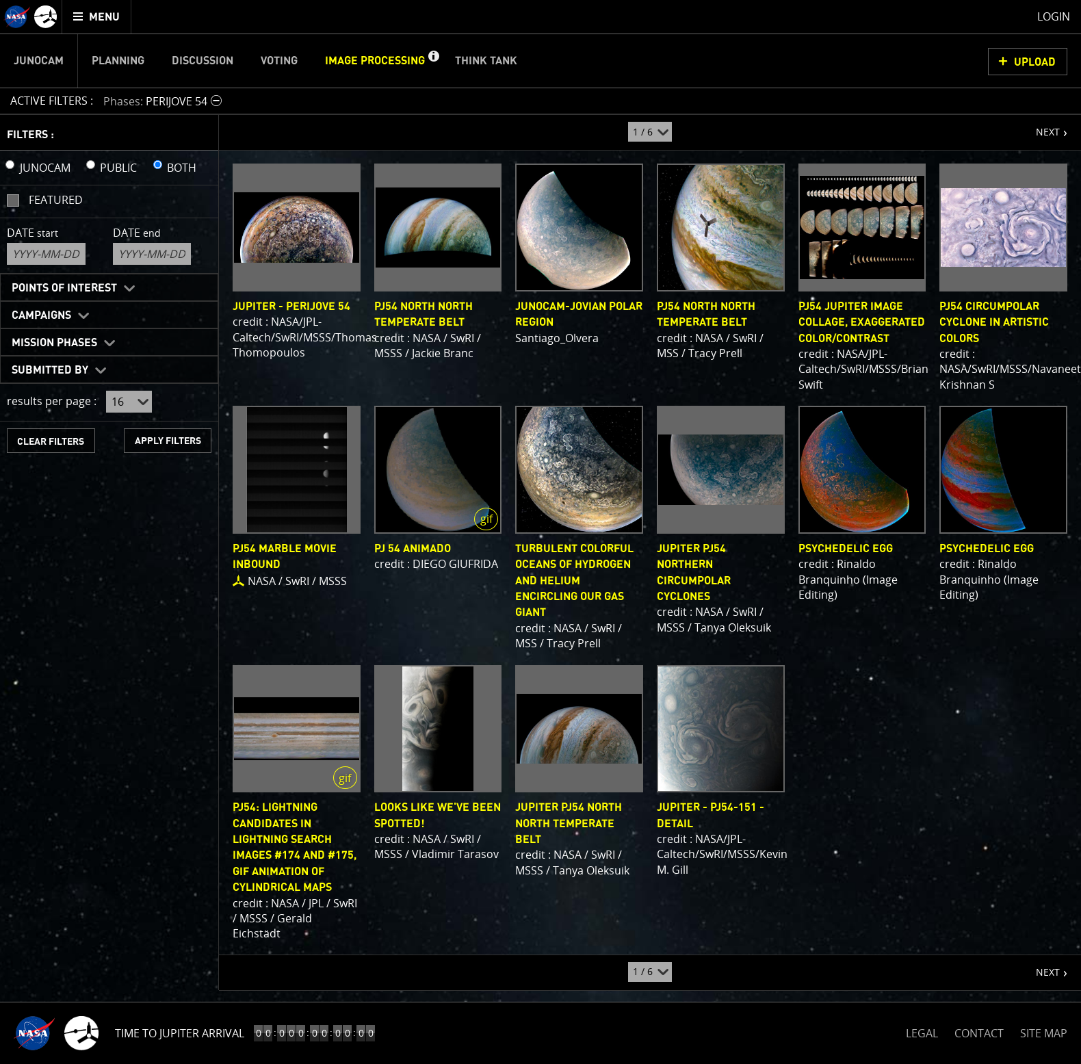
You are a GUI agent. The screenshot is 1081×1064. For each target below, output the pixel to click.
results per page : (51, 400)
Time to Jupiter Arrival (179, 1033)
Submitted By (50, 370)
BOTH (181, 167)
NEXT (1041, 126)
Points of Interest (64, 288)
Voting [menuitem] (279, 60)
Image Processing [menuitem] (375, 60)
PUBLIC (118, 167)
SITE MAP (1043, 1033)
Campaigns (41, 315)
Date (32, 232)
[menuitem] (96, 17)
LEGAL (922, 1031)
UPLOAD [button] (1035, 62)
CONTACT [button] (979, 1033)
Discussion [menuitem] (202, 60)
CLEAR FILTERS (50, 442)
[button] (433, 61)
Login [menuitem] (1053, 16)
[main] (540, 532)
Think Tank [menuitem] (486, 60)
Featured (56, 199)
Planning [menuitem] (118, 60)
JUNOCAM (45, 167)
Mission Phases (54, 342)
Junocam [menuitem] (39, 60)
